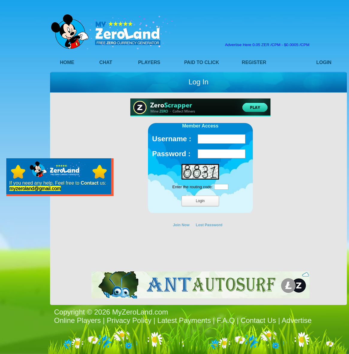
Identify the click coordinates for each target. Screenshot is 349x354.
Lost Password (209, 225)
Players (149, 62)
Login (324, 62)
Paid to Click (201, 62)
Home (67, 62)
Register (254, 62)
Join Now (181, 225)
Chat (105, 62)
